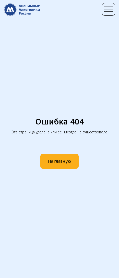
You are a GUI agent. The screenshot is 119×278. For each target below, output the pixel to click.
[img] (108, 9)
